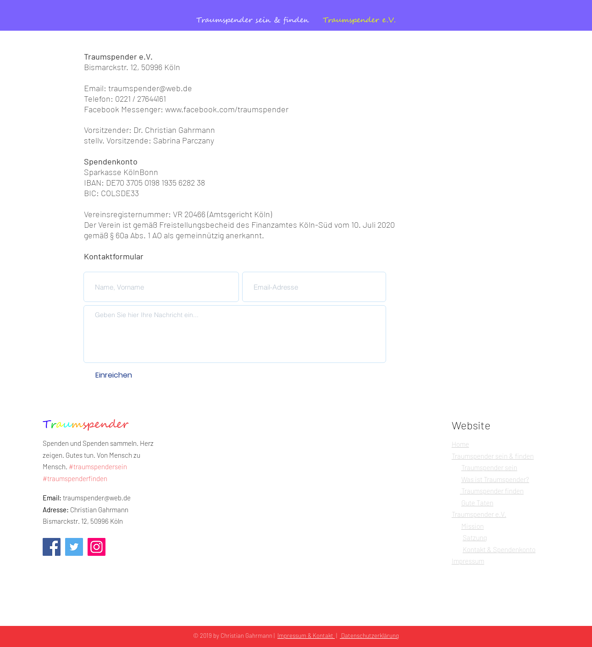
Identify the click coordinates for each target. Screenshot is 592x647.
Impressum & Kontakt (306, 635)
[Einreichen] (113, 375)
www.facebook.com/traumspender (226, 109)
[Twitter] (74, 547)
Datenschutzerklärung (369, 635)
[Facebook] (52, 547)
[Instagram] (96, 547)
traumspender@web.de (150, 88)
